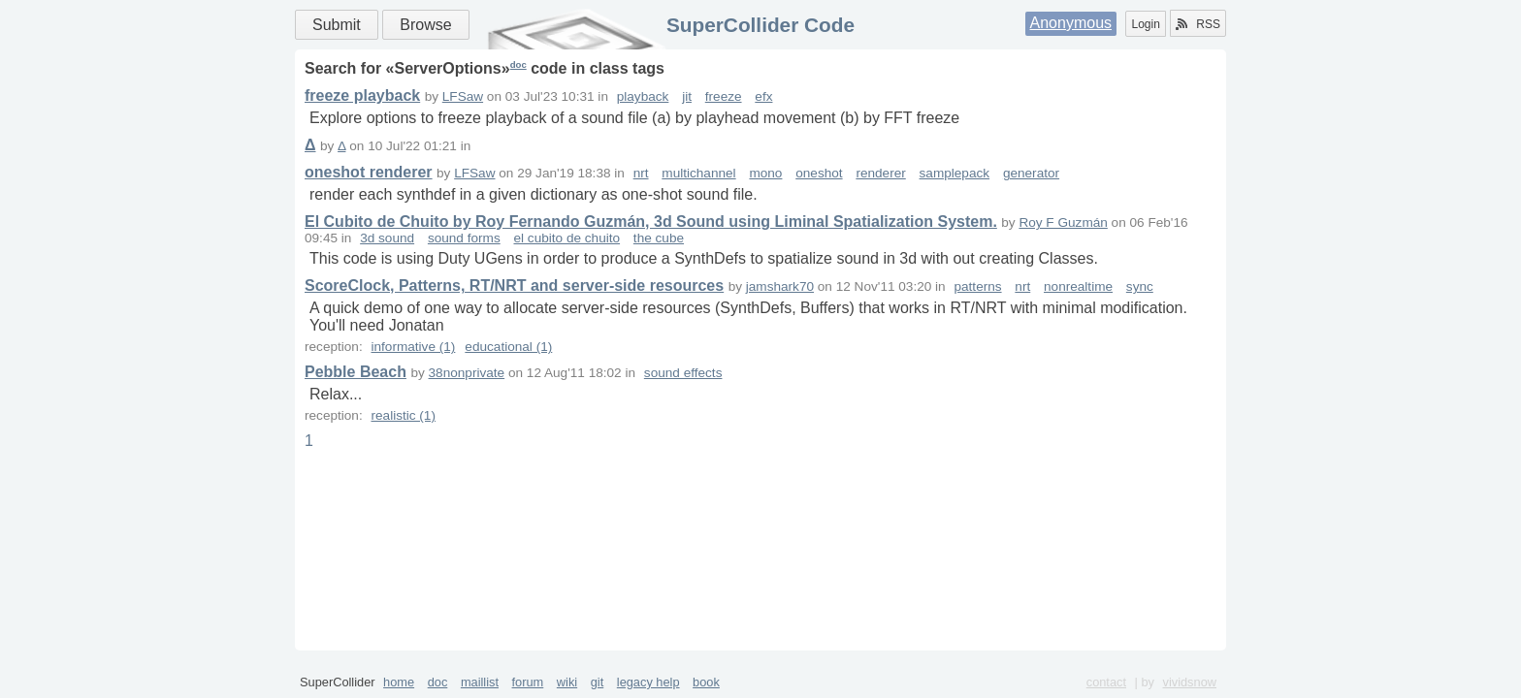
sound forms (464, 238)
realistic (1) (403, 415)
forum (528, 682)
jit (687, 96)
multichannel (698, 173)
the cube (658, 238)
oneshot (818, 173)
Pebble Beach (355, 372)
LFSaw (462, 96)
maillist (480, 682)
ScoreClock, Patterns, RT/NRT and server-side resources (514, 285)
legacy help (648, 682)
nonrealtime (1078, 286)
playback (643, 96)
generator (1031, 173)
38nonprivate (467, 372)
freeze (723, 96)
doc (518, 64)
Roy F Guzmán (1063, 222)
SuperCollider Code (760, 25)
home (398, 682)
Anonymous (1071, 23)
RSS (1198, 24)
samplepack (955, 173)
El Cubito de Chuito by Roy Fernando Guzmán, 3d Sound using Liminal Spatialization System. (651, 221)
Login (1145, 24)
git (597, 682)
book (706, 682)
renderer (880, 173)
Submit (336, 24)
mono (765, 173)
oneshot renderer (369, 172)
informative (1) (413, 346)
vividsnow (1189, 682)
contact (1106, 682)
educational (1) (508, 346)
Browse (425, 24)
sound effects (683, 372)
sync (1139, 286)
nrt (641, 173)
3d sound (387, 238)
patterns (977, 286)
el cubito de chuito (566, 238)
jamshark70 (780, 286)
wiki (567, 682)
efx (763, 96)
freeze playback (362, 95)
